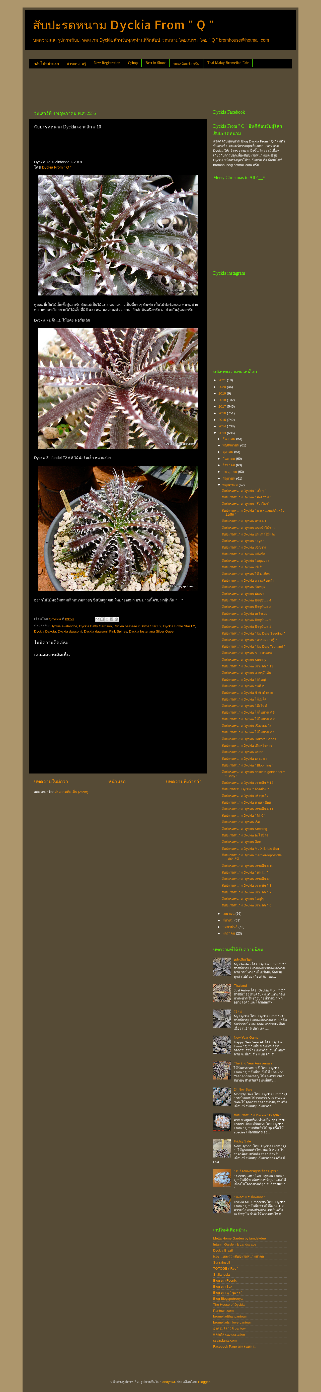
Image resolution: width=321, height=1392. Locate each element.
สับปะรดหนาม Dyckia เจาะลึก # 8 (247, 885)
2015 (222, 420)
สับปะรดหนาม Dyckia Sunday (244, 660)
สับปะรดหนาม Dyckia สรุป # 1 (244, 521)
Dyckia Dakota (45, 631)
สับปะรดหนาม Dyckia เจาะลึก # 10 (247, 866)
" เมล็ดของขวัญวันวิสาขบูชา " (256, 1171)
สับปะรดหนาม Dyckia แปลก (242, 752)
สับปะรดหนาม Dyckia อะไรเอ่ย (244, 613)
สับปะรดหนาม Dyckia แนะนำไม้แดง (249, 534)
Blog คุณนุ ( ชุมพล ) (228, 1292)
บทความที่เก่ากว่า (184, 781)
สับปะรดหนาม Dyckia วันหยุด (244, 587)
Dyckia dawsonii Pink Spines (105, 631)
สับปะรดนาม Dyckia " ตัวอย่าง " (245, 789)
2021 (222, 380)
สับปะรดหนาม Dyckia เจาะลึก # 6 (247, 905)
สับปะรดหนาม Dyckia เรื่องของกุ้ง (246, 726)
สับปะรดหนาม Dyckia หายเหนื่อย (246, 802)
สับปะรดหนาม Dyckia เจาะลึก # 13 (247, 666)
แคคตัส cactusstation (229, 1334)
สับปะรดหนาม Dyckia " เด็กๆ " (244, 491)
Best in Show (155, 63)
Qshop (133, 63)
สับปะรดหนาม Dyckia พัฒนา (243, 594)
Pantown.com (223, 1310)
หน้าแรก (117, 781)
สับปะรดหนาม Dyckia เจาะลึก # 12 (247, 783)
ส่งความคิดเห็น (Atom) (71, 792)
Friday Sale (242, 1141)
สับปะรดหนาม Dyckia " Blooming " (247, 765)
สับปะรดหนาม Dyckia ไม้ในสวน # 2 (248, 719)
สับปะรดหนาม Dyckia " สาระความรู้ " (249, 640)
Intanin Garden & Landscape (234, 1244)
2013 (222, 433)
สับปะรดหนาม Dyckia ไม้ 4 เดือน (246, 574)
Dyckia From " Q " (56, 167)
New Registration (107, 63)
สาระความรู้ (76, 64)
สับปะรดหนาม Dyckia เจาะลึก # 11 (247, 809)
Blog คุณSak (222, 1286)
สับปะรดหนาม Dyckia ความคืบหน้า (248, 580)
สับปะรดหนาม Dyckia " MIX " (243, 815)
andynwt (168, 1382)
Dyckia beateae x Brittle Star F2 (137, 626)
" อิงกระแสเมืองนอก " (249, 1197)
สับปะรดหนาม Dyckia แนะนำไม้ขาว (249, 528)
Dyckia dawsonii (70, 631)
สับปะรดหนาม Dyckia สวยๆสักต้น (246, 673)
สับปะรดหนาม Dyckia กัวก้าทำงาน (247, 692)
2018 (222, 400)
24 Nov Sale (243, 1089)
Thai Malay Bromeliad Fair (228, 63)
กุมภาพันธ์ (230, 927)
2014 (222, 426)
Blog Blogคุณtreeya (228, 1298)
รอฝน (238, 1011)
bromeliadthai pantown (230, 1316)
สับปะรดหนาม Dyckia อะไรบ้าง (245, 835)
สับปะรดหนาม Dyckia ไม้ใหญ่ (244, 679)
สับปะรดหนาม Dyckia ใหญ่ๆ (243, 899)
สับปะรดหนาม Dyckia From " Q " (123, 24)
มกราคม (229, 933)
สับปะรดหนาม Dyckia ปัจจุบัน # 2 (246, 620)
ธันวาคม (229, 439)
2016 (222, 413)
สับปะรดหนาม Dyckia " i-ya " (243, 541)
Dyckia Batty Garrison (95, 626)
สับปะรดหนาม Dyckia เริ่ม (241, 822)
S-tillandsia (221, 1274)
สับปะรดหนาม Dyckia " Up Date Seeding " (253, 633)
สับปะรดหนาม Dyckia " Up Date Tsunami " (253, 646)
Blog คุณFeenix (224, 1280)
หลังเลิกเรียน (243, 959)
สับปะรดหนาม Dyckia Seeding (244, 829)
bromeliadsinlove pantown (232, 1322)
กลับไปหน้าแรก (46, 64)
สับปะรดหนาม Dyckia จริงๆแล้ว (245, 796)
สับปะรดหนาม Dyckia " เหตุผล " (257, 1115)
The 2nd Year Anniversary (253, 1063)
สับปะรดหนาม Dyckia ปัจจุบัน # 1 (246, 627)
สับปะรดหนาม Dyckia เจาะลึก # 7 (247, 892)
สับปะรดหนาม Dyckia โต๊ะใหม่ (244, 706)
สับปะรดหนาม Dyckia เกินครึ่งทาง (247, 745)
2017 (222, 406)
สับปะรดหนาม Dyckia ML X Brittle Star (250, 848)
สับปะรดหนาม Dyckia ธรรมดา (244, 758)
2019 (222, 393)
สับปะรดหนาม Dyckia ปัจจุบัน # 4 (246, 600)
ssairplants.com (225, 1340)
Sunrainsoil (221, 1262)
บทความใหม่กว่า (51, 781)
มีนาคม (228, 920)
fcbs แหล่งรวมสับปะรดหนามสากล (238, 1256)
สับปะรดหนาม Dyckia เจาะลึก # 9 (247, 879)
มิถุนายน (229, 478)
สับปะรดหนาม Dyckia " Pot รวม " (246, 497)
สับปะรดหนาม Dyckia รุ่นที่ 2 (243, 686)
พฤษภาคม (230, 485)
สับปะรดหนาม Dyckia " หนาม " (245, 872)
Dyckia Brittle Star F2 (179, 626)
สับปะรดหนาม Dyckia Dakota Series (249, 739)
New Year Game (246, 1037)
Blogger (204, 1382)
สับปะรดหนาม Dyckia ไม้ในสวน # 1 (248, 732)
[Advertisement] (120, 87)
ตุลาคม (228, 452)
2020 (222, 387)
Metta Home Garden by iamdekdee (239, 1238)
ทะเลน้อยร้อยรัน (186, 64)
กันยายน (229, 458)
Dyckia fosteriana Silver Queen (152, 631)
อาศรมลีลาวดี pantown (230, 1328)
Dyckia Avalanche (64, 626)
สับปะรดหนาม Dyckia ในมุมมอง (245, 561)
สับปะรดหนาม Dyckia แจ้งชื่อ (243, 554)
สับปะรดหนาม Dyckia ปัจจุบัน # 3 (246, 607)
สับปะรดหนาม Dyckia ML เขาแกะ (247, 653)
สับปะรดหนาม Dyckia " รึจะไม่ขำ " (247, 504)
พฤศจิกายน (231, 445)
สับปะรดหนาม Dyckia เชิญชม (244, 547)
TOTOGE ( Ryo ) (225, 1268)
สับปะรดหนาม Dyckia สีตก (241, 842)
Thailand (240, 985)
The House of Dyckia (229, 1304)
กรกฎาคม (230, 472)
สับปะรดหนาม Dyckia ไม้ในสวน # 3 (248, 712)
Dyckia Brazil (223, 1250)
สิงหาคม (229, 465)
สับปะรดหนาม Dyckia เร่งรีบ (243, 567)
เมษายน (228, 913)
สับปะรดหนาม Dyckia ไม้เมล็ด (244, 699)
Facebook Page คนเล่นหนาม (235, 1346)
